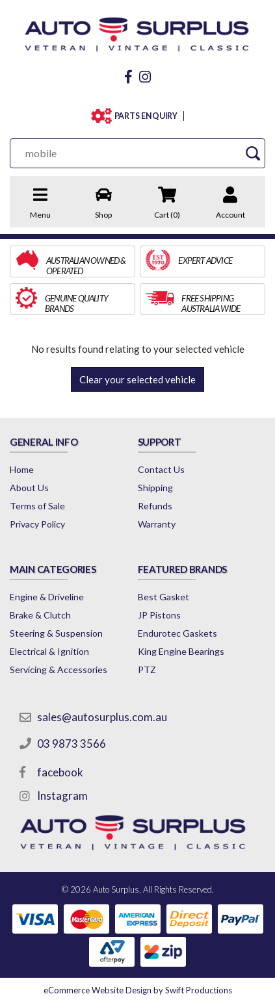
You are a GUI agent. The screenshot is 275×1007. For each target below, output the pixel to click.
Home (22, 469)
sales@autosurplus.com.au (102, 717)
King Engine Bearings (181, 651)
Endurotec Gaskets (177, 633)
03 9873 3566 (71, 743)
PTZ (147, 669)
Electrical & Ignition (49, 651)
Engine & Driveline (47, 596)
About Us (29, 487)
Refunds (155, 505)
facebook (60, 772)
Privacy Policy (37, 523)
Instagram (62, 795)
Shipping (155, 487)
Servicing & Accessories (58, 669)
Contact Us (161, 469)
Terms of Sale (37, 505)
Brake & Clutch (40, 614)
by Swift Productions (138, 990)
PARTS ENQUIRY (146, 116)
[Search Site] (253, 153)
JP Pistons (159, 614)
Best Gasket (163, 596)
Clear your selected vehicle (137, 379)
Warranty (157, 523)
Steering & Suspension (56, 633)
